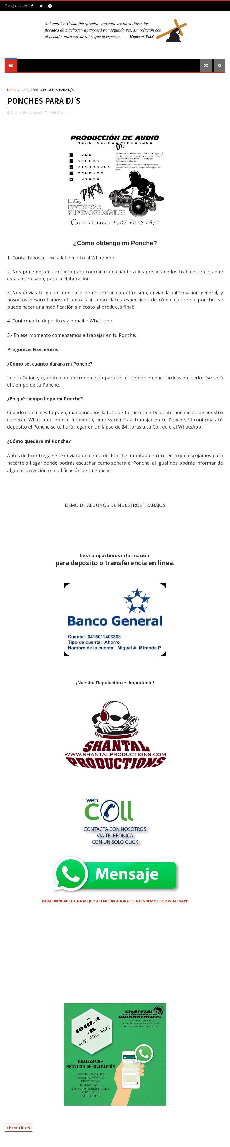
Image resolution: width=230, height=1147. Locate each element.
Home (11, 89)
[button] (115, 874)
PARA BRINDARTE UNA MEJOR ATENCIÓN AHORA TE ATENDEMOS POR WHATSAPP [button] (115, 901)
